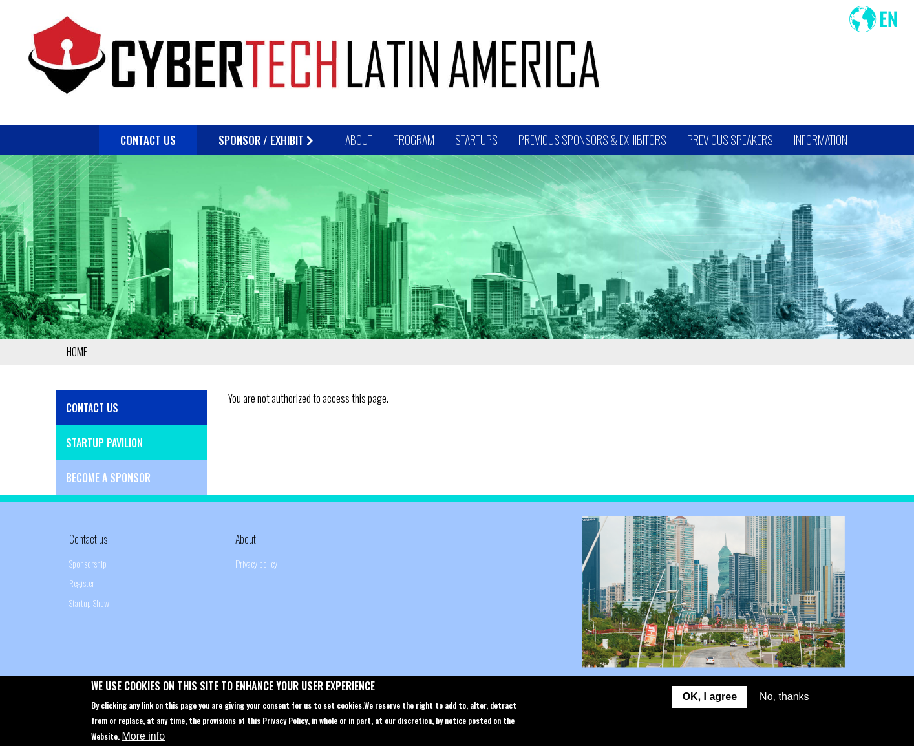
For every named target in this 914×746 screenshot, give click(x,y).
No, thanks (784, 703)
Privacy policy (256, 563)
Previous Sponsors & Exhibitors (592, 139)
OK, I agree (710, 703)
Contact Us (148, 140)
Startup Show (89, 603)
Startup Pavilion (104, 443)
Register (81, 583)
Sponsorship (88, 563)
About (245, 539)
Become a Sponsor (108, 477)
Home (77, 351)
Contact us (88, 539)
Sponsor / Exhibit (266, 140)
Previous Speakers (730, 139)
